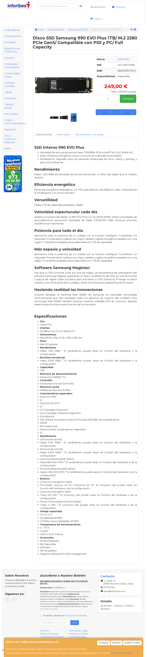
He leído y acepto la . (65, 615)
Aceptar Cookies (132, 643)
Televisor (9, 57)
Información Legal (78, 630)
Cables (8, 92)
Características (43, 134)
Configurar (104, 643)
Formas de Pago (77, 636)
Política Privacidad (49, 633)
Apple (7, 148)
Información (63, 134)
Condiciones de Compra (52, 636)
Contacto (118, 7)
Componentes (12, 36)
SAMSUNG (124, 59)
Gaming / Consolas (9, 84)
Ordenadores (12, 30)
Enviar (74, 622)
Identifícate (98, 7)
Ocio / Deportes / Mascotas (10, 139)
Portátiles (10, 42)
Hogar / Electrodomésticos (13, 122)
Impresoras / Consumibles (11, 66)
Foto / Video (11, 114)
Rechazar (116, 643)
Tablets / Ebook (9, 106)
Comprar (128, 98)
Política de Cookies (121, 653)
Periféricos (10, 98)
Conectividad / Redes (12, 75)
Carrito (96, 18)
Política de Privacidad (48, 609)
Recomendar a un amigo (89, 134)
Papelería (10, 129)
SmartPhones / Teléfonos (12, 50)
